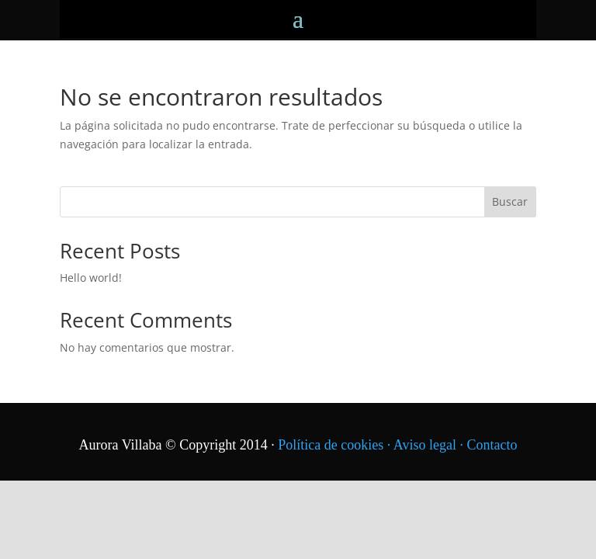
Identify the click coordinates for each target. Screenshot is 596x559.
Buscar (510, 201)
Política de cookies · (335, 445)
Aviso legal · (430, 445)
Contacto (491, 445)
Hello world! (91, 277)
